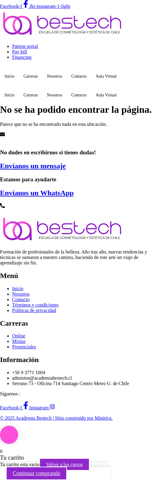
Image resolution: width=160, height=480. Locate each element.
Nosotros (54, 76)
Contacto (79, 76)
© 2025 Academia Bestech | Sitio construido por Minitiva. (56, 418)
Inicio (10, 76)
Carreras (31, 76)
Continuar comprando (36, 473)
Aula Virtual (106, 76)
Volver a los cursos (64, 464)
